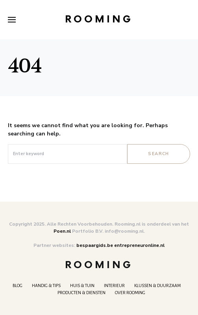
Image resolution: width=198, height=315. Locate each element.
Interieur (114, 285)
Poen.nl (62, 231)
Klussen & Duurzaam (157, 285)
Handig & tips (46, 285)
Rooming (99, 19)
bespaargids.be (94, 245)
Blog (17, 285)
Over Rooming (130, 292)
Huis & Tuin (82, 285)
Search (158, 154)
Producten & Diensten (81, 292)
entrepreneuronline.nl (139, 245)
